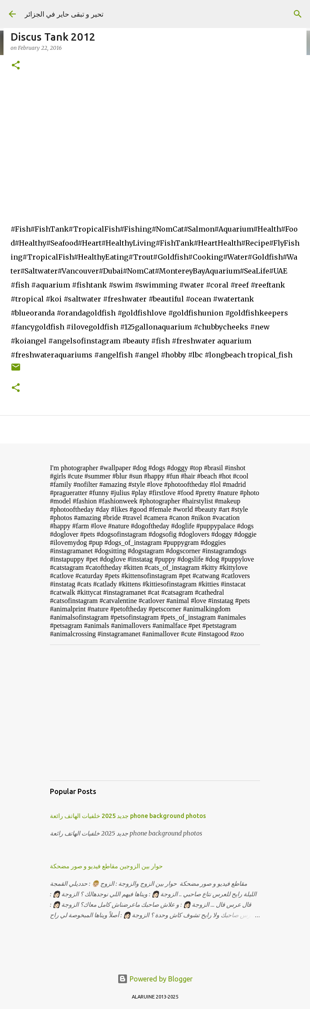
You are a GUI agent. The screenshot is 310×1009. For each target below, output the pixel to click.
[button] (16, 66)
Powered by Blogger (155, 979)
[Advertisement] (155, 713)
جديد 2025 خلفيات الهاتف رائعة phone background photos (128, 815)
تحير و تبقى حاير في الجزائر (64, 14)
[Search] (297, 13)
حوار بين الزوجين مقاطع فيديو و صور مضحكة (106, 866)
